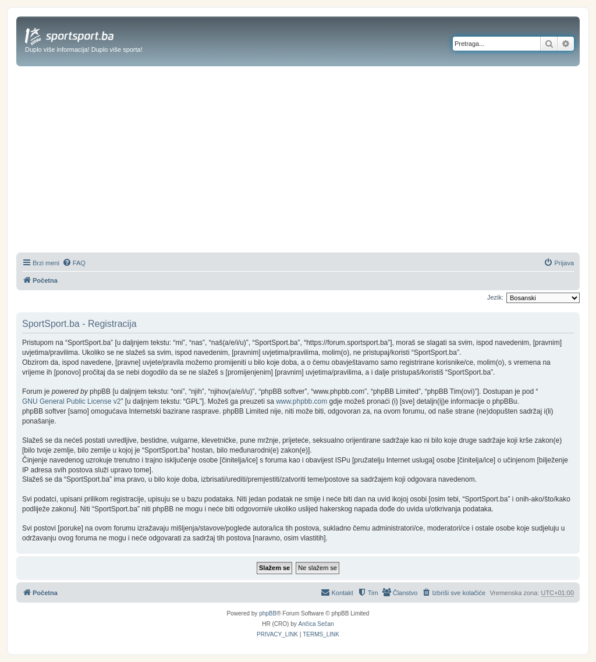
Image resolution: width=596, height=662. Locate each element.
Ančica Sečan (316, 624)
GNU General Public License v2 (71, 401)
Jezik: (495, 297)
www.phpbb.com (301, 401)
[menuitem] (74, 263)
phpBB (267, 613)
